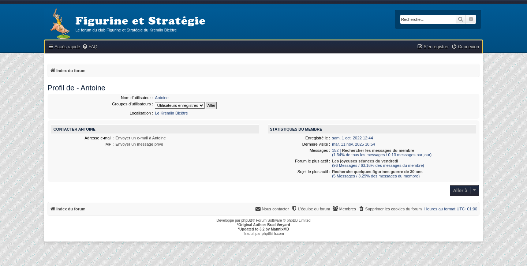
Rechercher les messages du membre (378, 150)
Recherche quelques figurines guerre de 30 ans (377, 171)
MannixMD (280, 229)
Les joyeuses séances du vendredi (365, 161)
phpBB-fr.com (273, 234)
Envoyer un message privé (139, 144)
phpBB (246, 220)
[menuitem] (89, 47)
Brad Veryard (278, 225)
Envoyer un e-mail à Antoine (141, 138)
